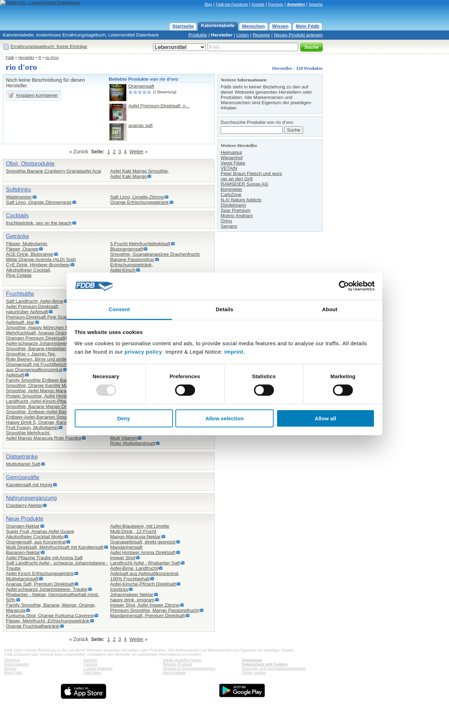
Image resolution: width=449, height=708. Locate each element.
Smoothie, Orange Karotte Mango (41, 385)
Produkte (197, 35)
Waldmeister (19, 197)
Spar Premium (235, 210)
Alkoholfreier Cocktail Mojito (34, 536)
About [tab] (329, 309)
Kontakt (258, 4)
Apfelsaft (15, 375)
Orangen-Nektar (23, 526)
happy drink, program (132, 599)
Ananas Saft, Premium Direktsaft (40, 584)
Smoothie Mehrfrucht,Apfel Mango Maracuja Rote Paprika (43, 435)
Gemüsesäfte (22, 477)
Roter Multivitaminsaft (132, 443)
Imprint (233, 352)
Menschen (253, 26)
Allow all (325, 418)
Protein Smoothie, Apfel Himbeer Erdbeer (49, 396)
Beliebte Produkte (177, 664)
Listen (242, 35)
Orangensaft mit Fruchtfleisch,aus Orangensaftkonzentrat (37, 367)
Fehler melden (254, 672)
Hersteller (222, 35)
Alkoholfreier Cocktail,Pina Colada (28, 272)
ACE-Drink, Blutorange (29, 254)
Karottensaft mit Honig (29, 484)
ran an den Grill (237, 178)
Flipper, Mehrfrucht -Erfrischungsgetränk (47, 620)
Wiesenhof (232, 157)
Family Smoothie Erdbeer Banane (41, 380)
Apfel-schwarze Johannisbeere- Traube (46, 589)
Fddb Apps (92, 672)
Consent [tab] (119, 309)
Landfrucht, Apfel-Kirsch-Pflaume (40, 401)
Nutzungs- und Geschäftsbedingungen (274, 668)
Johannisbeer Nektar (131, 594)
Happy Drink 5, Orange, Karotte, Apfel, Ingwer (54, 422)
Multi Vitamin (123, 438)
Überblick (12, 660)
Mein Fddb (307, 26)
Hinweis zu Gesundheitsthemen (189, 668)
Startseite (183, 26)
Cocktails (17, 216)
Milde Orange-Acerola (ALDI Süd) (41, 259)
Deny (123, 418)
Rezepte (261, 35)
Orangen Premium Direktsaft (35, 338)
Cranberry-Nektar (24, 505)
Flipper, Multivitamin (26, 243)
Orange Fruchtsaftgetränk (32, 626)
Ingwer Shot (122, 557)
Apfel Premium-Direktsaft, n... (158, 105)
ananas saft (140, 125)
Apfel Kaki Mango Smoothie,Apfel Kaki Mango (139, 173)
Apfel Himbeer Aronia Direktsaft (142, 552)
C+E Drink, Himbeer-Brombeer (38, 264)
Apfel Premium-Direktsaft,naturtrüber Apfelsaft (32, 309)
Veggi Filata (233, 163)
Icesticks (119, 589)
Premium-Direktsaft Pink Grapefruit (42, 317)
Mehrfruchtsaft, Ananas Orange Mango (46, 332)
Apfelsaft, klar (20, 322)
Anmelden (296, 4)
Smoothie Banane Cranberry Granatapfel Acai (53, 171)
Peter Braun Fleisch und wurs (251, 173)
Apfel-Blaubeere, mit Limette (139, 526)
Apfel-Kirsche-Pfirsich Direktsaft (143, 584)
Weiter (136, 151)
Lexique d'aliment (98, 668)
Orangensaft (141, 86)
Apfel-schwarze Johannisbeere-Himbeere (49, 343)
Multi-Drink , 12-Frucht (133, 531)
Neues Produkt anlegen (298, 35)
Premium (275, 4)
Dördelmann (233, 205)
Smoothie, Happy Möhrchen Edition (43, 327)
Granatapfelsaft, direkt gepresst (142, 542)
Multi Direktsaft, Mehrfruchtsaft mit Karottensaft (54, 547)
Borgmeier (231, 189)
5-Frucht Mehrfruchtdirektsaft (140, 243)
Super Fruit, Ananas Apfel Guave (40, 531)
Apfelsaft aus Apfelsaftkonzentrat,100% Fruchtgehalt (145, 576)
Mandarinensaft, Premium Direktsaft (147, 615)
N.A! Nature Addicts (241, 199)
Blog (208, 4)
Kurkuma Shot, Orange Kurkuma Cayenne (50, 615)
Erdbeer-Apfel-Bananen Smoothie (41, 417)
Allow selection (224, 418)
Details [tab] (224, 309)
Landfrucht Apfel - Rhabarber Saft (145, 563)
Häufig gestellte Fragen (182, 660)
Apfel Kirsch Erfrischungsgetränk (40, 573)
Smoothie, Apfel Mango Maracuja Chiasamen (53, 390)
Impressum (252, 660)
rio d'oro (52, 57)
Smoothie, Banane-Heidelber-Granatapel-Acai (53, 348)
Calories (90, 664)
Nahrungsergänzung (31, 498)
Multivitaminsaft (22, 578)
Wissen (280, 26)
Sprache (316, 4)
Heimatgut (231, 152)
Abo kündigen (174, 672)
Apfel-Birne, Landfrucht (134, 568)
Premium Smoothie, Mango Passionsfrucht (154, 610)
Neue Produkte (24, 519)
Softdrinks (18, 190)
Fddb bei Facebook (232, 4)
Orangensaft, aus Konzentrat (36, 542)
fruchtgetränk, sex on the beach (39, 223)
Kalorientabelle (218, 25)
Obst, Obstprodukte (30, 164)
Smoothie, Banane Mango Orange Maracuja (52, 406)
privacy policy (143, 352)
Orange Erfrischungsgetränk (139, 202)
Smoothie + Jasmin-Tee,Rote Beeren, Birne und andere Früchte (47, 356)
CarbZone (231, 194)
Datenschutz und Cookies (265, 664)
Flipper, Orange (22, 249)
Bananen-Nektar (23, 552)
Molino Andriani (237, 215)
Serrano (229, 226)
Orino (226, 220)
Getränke (17, 236)
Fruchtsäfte (20, 294)
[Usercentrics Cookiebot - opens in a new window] (344, 286)
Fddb (10, 57)
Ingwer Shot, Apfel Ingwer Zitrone (144, 605)
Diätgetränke (22, 457)
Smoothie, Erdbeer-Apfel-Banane (40, 411)
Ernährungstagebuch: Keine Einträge (49, 46)
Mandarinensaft (126, 547)
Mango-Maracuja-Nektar (135, 536)
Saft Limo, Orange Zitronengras (39, 202)
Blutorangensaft (126, 249)
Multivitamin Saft (23, 464)
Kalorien (90, 660)
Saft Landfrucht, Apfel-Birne (34, 301)
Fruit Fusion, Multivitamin (32, 427)
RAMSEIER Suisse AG (244, 184)
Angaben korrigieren (37, 95)
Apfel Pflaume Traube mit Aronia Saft (44, 557)
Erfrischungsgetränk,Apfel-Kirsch (131, 267)
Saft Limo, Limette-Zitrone (137, 197)
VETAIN (229, 168)
